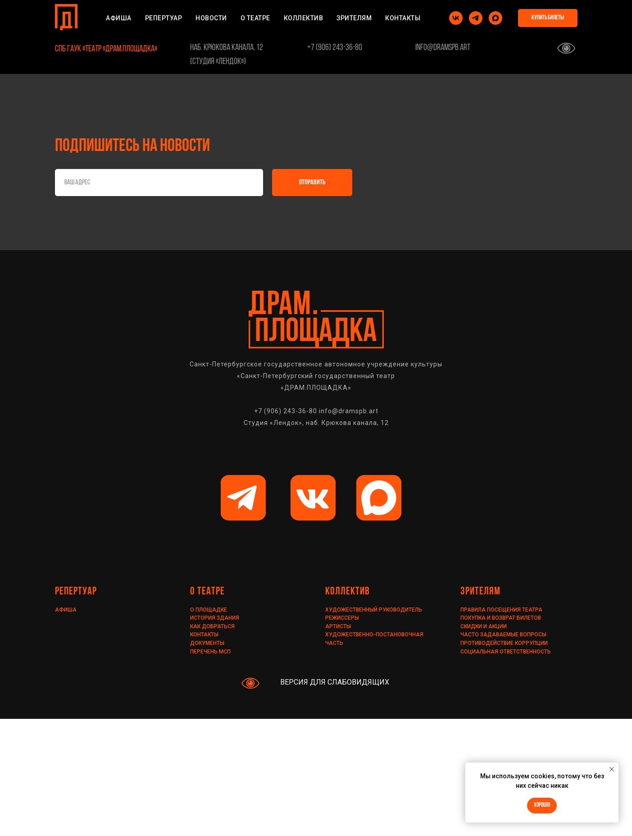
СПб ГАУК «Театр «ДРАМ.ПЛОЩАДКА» (106, 49)
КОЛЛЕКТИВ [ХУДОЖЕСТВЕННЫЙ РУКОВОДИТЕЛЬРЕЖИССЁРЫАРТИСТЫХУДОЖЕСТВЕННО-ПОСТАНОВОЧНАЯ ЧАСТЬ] (303, 18)
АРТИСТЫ (338, 626)
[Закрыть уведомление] (611, 769)
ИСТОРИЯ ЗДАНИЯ (214, 618)
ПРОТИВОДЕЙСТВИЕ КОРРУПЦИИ (504, 643)
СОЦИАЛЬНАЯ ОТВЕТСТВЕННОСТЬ (505, 652)
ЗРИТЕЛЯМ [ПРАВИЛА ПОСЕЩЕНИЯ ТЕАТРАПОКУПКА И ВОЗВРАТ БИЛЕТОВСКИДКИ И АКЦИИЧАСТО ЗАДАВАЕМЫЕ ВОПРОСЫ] (354, 18)
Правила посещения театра (501, 610)
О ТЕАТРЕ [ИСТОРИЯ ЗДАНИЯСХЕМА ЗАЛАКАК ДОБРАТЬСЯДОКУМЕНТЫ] (255, 18)
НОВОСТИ (211, 18)
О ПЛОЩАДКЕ (208, 610)
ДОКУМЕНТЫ (207, 643)
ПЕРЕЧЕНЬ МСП (210, 652)
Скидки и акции (483, 626)
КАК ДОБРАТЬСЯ (212, 626)
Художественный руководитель (373, 610)
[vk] (456, 18)
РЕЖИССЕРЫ (342, 618)
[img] (243, 498)
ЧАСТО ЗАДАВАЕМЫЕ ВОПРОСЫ (503, 634)
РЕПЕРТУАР (163, 18)
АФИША (119, 18)
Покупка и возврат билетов (500, 618)
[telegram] (475, 18)
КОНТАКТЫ (402, 18)
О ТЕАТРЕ (207, 591)
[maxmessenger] (495, 18)
